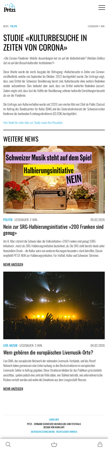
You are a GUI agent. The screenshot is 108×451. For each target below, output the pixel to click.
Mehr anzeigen (13, 264)
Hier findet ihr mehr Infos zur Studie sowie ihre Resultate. (33, 122)
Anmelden (54, 419)
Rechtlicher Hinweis (66, 431)
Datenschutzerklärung (43, 431)
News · (6, 26)
